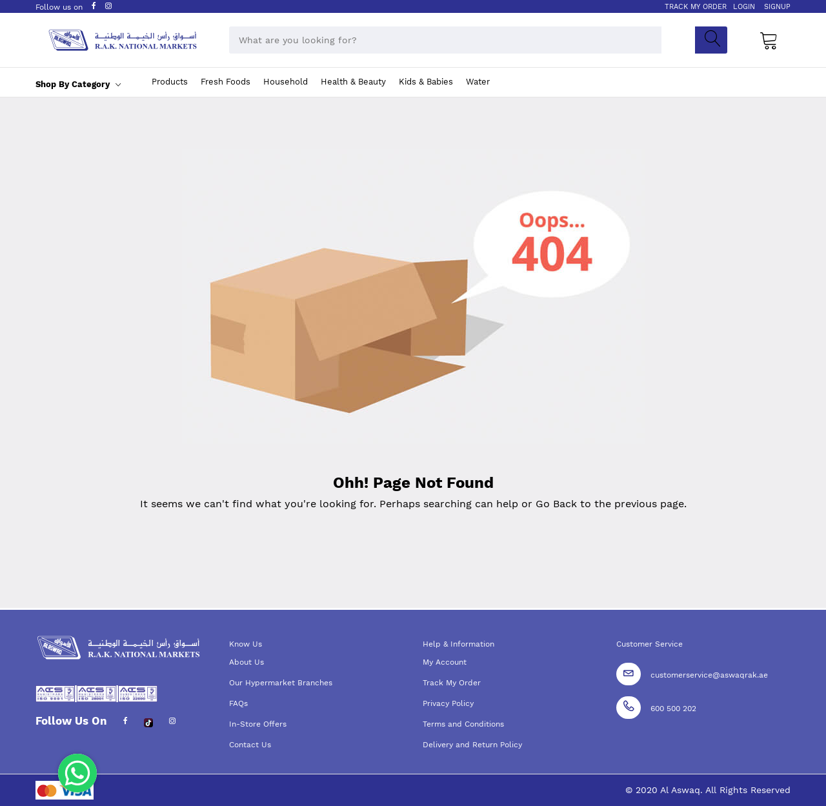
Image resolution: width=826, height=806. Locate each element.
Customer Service (649, 644)
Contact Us (250, 744)
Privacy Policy (448, 703)
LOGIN (744, 7)
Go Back (556, 504)
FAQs (238, 703)
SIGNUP (777, 7)
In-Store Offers (258, 724)
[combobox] (445, 40)
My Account (445, 662)
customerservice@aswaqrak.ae (709, 675)
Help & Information (458, 644)
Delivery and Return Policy (472, 744)
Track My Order (452, 682)
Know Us (245, 644)
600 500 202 (673, 708)
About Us (246, 662)
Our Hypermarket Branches (280, 682)
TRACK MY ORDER (696, 7)
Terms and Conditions (463, 724)
